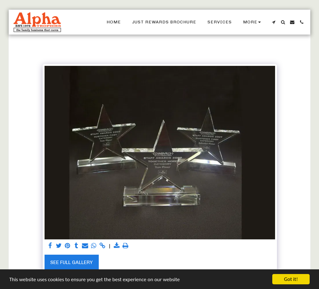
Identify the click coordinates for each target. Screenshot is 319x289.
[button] (273, 22)
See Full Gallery (71, 262)
